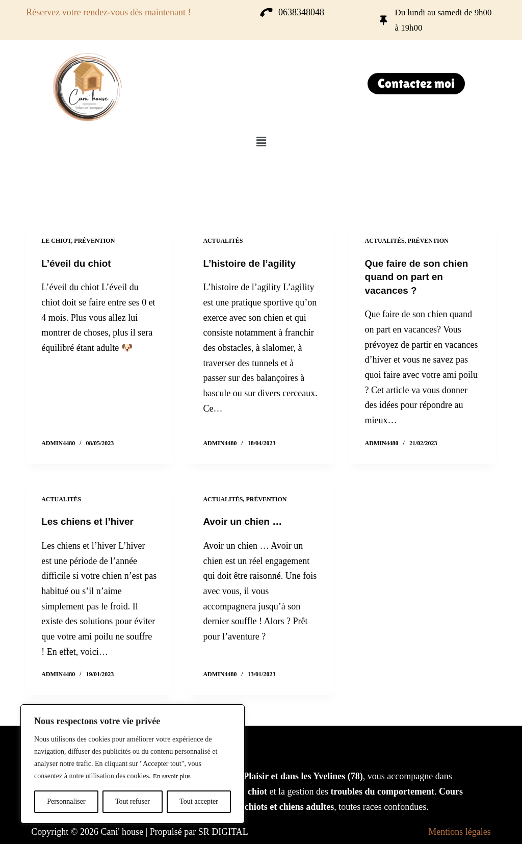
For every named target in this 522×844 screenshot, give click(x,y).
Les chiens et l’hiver (90, 520)
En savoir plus (173, 776)
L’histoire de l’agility (252, 263)
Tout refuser (132, 801)
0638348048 (301, 12)
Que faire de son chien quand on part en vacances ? (420, 276)
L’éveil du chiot (78, 263)
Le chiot (56, 240)
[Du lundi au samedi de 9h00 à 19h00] (383, 20)
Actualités (223, 240)
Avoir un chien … (244, 520)
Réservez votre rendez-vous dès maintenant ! (108, 12)
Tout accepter (198, 801)
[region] (132, 764)
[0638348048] (266, 12)
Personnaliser (66, 801)
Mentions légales (459, 831)
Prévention (94, 240)
